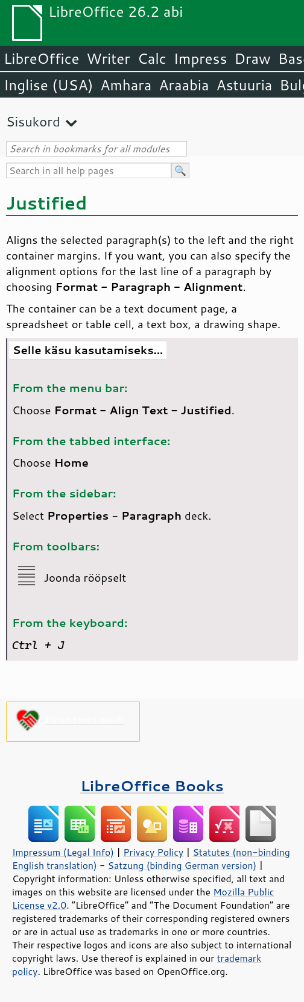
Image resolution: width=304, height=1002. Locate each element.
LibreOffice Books (152, 785)
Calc (152, 58)
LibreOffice (41, 58)
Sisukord (33, 121)
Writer (108, 58)
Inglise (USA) (48, 85)
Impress (200, 58)
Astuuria (244, 85)
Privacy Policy (153, 852)
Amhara (125, 85)
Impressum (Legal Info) (63, 852)
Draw (252, 58)
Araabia (184, 85)
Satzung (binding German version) (182, 865)
